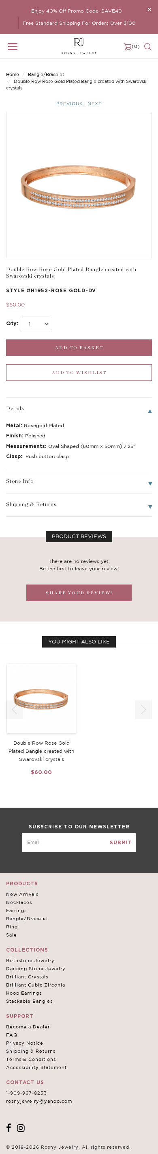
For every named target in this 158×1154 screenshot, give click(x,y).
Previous (69, 103)
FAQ (11, 1034)
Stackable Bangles (29, 1001)
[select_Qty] (36, 324)
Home (12, 74)
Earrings (16, 910)
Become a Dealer (28, 1026)
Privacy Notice (24, 1043)
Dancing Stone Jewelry (36, 968)
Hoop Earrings (24, 993)
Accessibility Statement (36, 1067)
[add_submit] (79, 347)
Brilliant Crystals (27, 976)
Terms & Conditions (31, 1059)
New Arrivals (22, 894)
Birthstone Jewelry (30, 960)
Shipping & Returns (31, 1051)
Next (95, 103)
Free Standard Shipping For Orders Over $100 (79, 23)
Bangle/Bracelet (46, 74)
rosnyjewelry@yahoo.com (39, 1101)
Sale (11, 934)
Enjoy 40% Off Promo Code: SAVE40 (76, 10)
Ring (12, 926)
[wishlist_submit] (79, 372)
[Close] (149, 9)
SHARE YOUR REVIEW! (79, 593)
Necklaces (19, 902)
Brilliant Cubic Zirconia (35, 984)
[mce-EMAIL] (79, 842)
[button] (143, 709)
